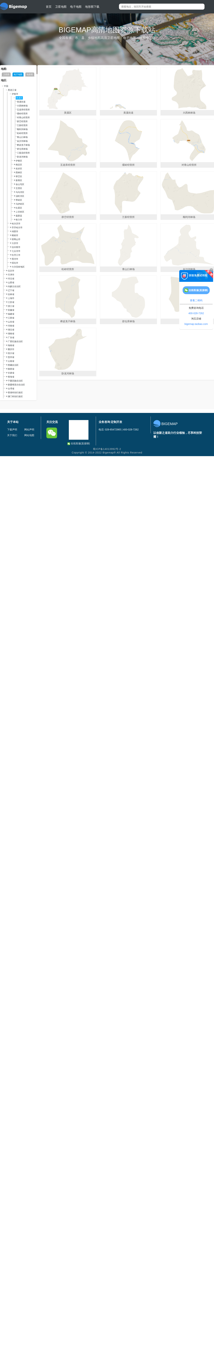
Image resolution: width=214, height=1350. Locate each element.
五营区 (19, 188)
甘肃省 (11, 373)
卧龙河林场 (22, 157)
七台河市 (16, 251)
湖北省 (11, 329)
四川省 (11, 353)
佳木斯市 (16, 247)
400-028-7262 (196, 313)
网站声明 (29, 429)
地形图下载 (92, 6)
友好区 (19, 168)
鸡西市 (15, 231)
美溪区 (19, 98)
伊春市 (15, 94)
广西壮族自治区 (15, 341)
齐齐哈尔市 (17, 227)
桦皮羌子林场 (23, 145)
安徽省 (11, 310)
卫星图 (6, 74)
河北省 (11, 278)
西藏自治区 (13, 365)
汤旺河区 (20, 196)
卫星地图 (61, 6)
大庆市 (15, 243)
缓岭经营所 (22, 113)
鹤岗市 (15, 235)
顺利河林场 (22, 129)
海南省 (11, 345)
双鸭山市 (16, 239)
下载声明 (12, 429)
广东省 (11, 337)
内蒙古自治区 (14, 286)
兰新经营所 (22, 125)
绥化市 (15, 263)
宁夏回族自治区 (15, 381)
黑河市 (15, 259)
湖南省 (11, 333)
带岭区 (19, 200)
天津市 (11, 274)
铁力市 (19, 219)
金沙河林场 (22, 141)
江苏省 (11, 302)
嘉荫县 (19, 215)
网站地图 (29, 435)
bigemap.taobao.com (196, 324)
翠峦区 (19, 176)
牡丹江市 (16, 255)
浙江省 (11, 306)
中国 (6, 86)
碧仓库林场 (22, 149)
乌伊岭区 (20, 204)
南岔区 (19, 164)
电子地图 (75, 6)
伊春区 (19, 160)
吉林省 (11, 294)
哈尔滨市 (16, 223)
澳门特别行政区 (15, 396)
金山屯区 (20, 184)
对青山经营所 (23, 117)
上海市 (11, 298)
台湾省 (11, 388)
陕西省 (11, 369)
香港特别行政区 (15, 392)
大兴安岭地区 (18, 267)
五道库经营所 (23, 109)
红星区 (19, 208)
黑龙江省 (12, 90)
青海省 (11, 377)
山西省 (11, 282)
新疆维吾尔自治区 (16, 384)
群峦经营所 (22, 121)
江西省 (11, 318)
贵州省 (11, 357)
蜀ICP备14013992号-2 (107, 449)
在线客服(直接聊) (78, 443)
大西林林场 (22, 105)
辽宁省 (11, 290)
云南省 (11, 361)
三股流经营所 (23, 153)
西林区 (19, 172)
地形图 (30, 74)
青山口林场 (22, 137)
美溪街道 (21, 102)
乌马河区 (20, 192)
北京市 (11, 270)
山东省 (11, 322)
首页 (49, 6)
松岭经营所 (22, 133)
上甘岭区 (20, 212)
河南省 (11, 326)
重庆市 (11, 349)
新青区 (19, 180)
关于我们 (12, 435)
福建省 (11, 314)
